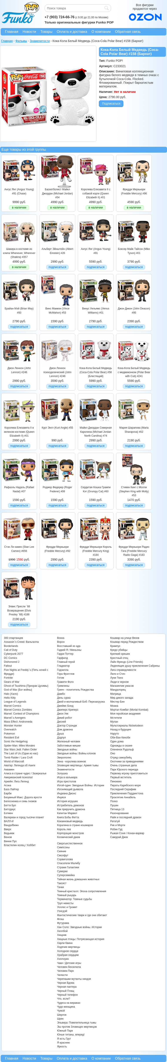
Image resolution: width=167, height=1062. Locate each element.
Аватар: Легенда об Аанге (19, 765)
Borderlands (11, 646)
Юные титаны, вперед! (71, 1034)
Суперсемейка (66, 875)
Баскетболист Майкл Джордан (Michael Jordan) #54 (57, 193)
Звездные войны (67, 749)
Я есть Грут (64, 1038)
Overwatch (10, 729)
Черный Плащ (65, 990)
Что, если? (63, 998)
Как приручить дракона (71, 809)
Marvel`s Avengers (14, 717)
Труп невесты (65, 903)
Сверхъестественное (69, 843)
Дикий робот (64, 717)
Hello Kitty (10, 697)
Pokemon (9, 733)
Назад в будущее (120, 729)
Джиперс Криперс (67, 709)
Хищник (61, 935)
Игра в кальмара (67, 777)
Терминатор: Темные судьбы (74, 899)
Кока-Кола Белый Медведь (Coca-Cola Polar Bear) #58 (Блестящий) (95, 372)
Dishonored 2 (11, 661)
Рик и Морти (117, 825)
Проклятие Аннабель (123, 797)
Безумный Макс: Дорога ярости (23, 797)
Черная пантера (67, 986)
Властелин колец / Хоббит (20, 845)
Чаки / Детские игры (69, 963)
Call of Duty (10, 649)
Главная (11, 31)
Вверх (7, 829)
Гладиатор (63, 665)
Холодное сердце (67, 951)
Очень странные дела (123, 765)
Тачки (60, 887)
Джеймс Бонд (65, 705)
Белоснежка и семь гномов (20, 801)
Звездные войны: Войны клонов (76, 753)
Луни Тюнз (116, 677)
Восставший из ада (68, 646)
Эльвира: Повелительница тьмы (76, 1022)
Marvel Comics (12, 705)
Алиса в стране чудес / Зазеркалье (25, 773)
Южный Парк (65, 1030)
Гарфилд (62, 658)
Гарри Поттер (65, 653)
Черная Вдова (65, 982)
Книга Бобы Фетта (68, 817)
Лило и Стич (117, 673)
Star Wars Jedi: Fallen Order (20, 749)
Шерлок (61, 1014)
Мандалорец (118, 689)
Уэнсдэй (62, 911)
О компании (101, 31)
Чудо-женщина (66, 1006)
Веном (8, 837)
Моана (114, 705)
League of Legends (15, 701)
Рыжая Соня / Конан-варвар (127, 833)
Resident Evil (11, 737)
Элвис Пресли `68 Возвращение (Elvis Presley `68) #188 (19, 610)
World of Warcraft (14, 761)
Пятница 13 (117, 809)
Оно (112, 753)
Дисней (61, 721)
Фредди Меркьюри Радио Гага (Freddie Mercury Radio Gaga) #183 (134, 550)
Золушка (62, 773)
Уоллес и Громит (67, 907)
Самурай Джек (119, 837)
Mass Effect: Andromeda (18, 721)
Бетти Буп (10, 805)
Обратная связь (128, 31)
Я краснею (63, 1042)
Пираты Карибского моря (125, 785)
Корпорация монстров (70, 833)
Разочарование (119, 813)
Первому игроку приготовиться (129, 773)
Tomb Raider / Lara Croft (18, 757)
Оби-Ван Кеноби (120, 737)
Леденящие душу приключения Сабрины (135, 665)
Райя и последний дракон (125, 817)
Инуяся (61, 797)
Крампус (115, 646)
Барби (8, 793)
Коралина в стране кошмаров (75, 825)
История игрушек (67, 801)
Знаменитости (65, 769)
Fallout (8, 665)
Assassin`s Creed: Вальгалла (21, 641)
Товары (46, 31)
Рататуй (115, 821)
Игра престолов (66, 781)
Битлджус (10, 809)
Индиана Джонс (66, 793)
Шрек (60, 1018)
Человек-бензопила (69, 966)
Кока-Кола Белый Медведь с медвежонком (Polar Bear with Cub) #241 (134, 372)
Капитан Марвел (67, 813)
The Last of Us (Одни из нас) (21, 753)
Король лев (64, 829)
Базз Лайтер (11, 789)
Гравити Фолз (65, 681)
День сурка (63, 697)
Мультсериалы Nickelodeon (126, 725)
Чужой (61, 1010)
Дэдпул (61, 737)
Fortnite (8, 677)
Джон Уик (62, 713)
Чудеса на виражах (68, 1002)
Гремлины (63, 685)
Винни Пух (10, 841)
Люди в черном (119, 681)
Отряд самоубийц (121, 757)
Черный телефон (67, 994)
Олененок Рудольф (122, 749)
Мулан (114, 721)
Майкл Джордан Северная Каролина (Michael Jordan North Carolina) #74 (96, 431)
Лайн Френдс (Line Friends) (126, 661)
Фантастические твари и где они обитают (82, 915)
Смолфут (62, 855)
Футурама (63, 923)
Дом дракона (65, 729)
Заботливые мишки (68, 745)
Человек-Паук (65, 970)
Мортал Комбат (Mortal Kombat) (129, 709)
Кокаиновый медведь (70, 821)
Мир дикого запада (121, 697)
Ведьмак (9, 833)
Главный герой (66, 661)
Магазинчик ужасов (122, 685)
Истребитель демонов (70, 805)
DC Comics (10, 658)
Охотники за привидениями (127, 761)
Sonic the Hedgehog (16, 741)
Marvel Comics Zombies (18, 709)
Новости (29, 31)
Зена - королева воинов (71, 761)
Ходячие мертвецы (68, 946)
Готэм (60, 677)
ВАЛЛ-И (8, 821)
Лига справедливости (123, 669)
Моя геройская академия (125, 713)
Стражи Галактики (68, 867)
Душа (60, 733)
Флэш (60, 919)
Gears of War (11, 681)
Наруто (114, 733)
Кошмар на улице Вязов (124, 638)
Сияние (61, 851)
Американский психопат (18, 777)
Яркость (62, 1046)
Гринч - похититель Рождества (75, 689)
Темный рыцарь (66, 895)
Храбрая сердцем (67, 955)
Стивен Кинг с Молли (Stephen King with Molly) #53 (134, 491)
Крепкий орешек (120, 653)
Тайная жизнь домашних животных (78, 879)
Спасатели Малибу (68, 863)
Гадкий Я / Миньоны (69, 649)
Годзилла (62, 669)
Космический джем (68, 837)
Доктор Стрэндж (67, 725)
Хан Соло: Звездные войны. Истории (79, 927)
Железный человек (68, 741)
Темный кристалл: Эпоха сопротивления (81, 891)
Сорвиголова (65, 859)
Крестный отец (119, 658)
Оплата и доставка (72, 31)
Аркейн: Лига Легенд (16, 781)
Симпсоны (63, 847)
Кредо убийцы (118, 649)
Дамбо (61, 693)
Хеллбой (62, 931)
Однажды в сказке (121, 745)
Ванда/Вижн (11, 825)
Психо (114, 801)
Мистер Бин (117, 701)
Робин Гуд (116, 829)
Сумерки (62, 871)
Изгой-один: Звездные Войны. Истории (80, 785)
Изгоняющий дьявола (70, 789)
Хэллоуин (63, 958)
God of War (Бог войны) (18, 689)
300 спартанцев (13, 638)
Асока (7, 785)
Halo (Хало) (11, 693)
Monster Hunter (13, 725)
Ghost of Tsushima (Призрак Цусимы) (26, 685)
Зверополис (64, 757)
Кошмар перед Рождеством (127, 641)
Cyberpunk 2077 (13, 653)
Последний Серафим (123, 789)
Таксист (61, 883)
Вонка (60, 638)
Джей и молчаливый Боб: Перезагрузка (81, 701)
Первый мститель (121, 777)
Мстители (116, 717)
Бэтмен (8, 813)
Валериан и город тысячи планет (24, 817)
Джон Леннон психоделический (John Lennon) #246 (57, 372)
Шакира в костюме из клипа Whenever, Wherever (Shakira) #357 (19, 253)
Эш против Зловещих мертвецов (77, 1026)
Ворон (61, 641)
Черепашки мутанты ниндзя (74, 978)
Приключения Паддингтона (126, 793)
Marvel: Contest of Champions (21, 713)
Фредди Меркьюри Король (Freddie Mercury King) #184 (96, 550)
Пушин (114, 805)
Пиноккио (116, 781)
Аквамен (9, 769)
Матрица (115, 693)
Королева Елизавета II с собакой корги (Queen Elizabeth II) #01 (95, 193)
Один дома (117, 741)
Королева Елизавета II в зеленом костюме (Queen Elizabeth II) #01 (19, 431)
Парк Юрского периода (124, 769)
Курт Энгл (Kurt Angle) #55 (57, 427)
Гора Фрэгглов (65, 673)
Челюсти (62, 975)
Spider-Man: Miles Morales (19, 745)
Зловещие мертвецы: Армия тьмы (78, 765)
